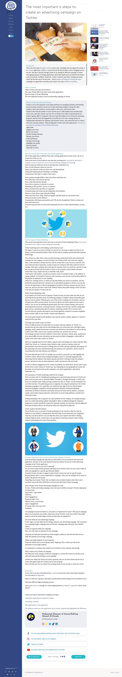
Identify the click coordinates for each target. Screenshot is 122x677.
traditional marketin (70, 82)
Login (11, 33)
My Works (11, 24)
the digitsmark (39, 576)
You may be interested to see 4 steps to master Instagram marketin (56, 244)
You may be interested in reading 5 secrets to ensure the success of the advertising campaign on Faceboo (53, 162)
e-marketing (55, 574)
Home (11, 15)
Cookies (112, 672)
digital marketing (47, 68)
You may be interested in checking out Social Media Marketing (55, 124)
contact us (36, 586)
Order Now (78, 657)
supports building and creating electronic (69, 80)
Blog (11, 27)
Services (10, 21)
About (11, 18)
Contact (10, 30)
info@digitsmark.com (11, 668)
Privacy (117, 672)
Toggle (11, 36)
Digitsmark (11, 9)
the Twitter (29, 71)
